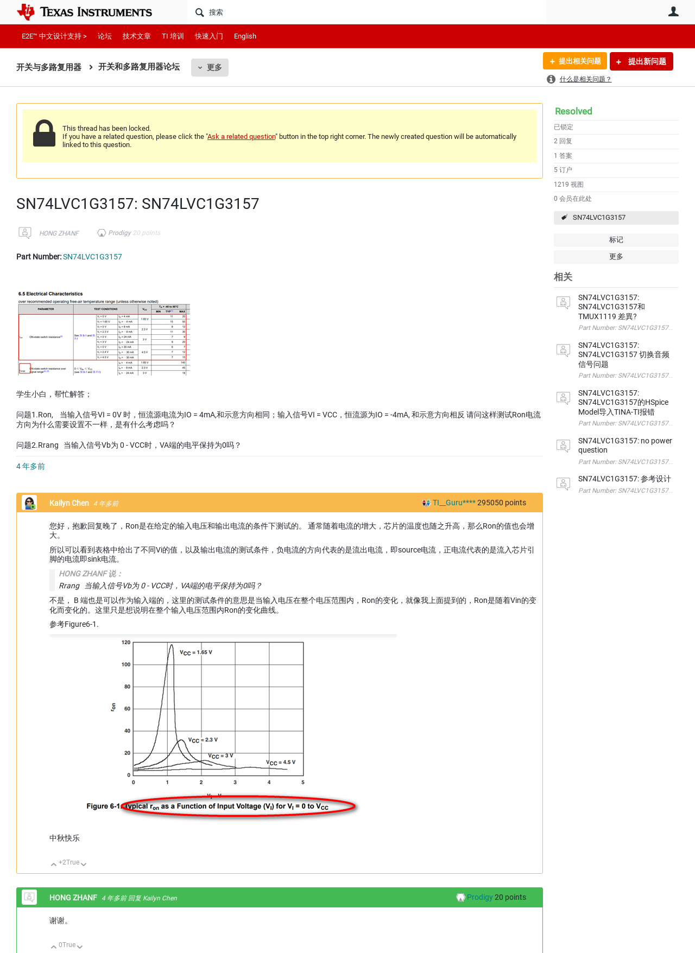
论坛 (105, 36)
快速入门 (209, 36)
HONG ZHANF (59, 233)
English (245, 36)
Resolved (573, 111)
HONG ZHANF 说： (91, 573)
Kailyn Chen (70, 503)
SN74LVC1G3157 (599, 217)
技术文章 (137, 36)
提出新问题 (646, 61)
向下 (84, 865)
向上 (54, 865)
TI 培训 (173, 36)
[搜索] (366, 12)
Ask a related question (241, 136)
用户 (673, 11)
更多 (214, 67)
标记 (616, 240)
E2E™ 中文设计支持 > (54, 36)
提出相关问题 (577, 61)
